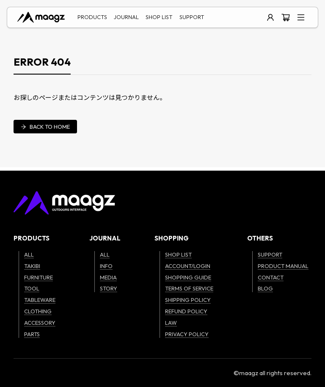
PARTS (32, 334)
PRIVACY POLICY (187, 334)
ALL (29, 254)
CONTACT (271, 277)
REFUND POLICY (186, 311)
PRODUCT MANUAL (283, 266)
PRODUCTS (92, 17)
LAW (171, 322)
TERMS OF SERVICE (189, 288)
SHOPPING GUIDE (188, 277)
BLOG (265, 288)
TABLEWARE (39, 299)
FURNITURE (38, 277)
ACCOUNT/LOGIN (187, 266)
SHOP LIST (159, 17)
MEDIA (108, 277)
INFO (106, 266)
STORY (108, 288)
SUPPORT (191, 17)
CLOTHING (38, 311)
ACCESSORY (39, 322)
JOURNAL (126, 17)
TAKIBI (32, 266)
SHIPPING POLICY (188, 299)
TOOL (31, 288)
